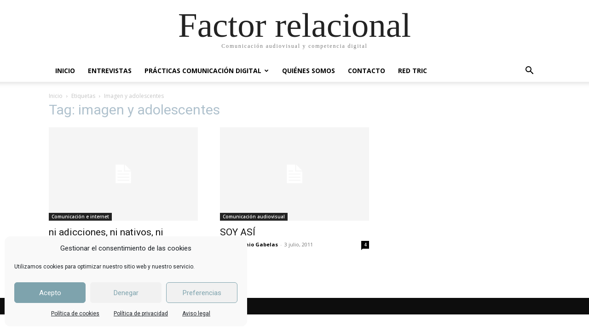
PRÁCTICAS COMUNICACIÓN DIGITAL (206, 70)
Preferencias (202, 293)
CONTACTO (366, 70)
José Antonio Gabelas (249, 244)
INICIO (65, 70)
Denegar (126, 293)
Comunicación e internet (80, 216)
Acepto (50, 293)
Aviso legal (196, 313)
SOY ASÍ (237, 232)
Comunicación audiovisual (254, 216)
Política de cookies (75, 313)
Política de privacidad (141, 313)
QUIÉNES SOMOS (308, 70)
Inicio (56, 96)
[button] (529, 71)
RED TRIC (412, 70)
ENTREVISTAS (110, 70)
